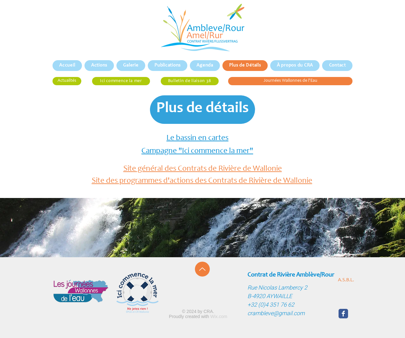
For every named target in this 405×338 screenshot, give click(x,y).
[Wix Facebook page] (343, 313)
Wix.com (218, 316)
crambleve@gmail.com (276, 313)
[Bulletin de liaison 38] (190, 81)
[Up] (202, 269)
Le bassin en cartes (197, 138)
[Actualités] (67, 81)
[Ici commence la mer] (121, 81)
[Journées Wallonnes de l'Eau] (290, 81)
